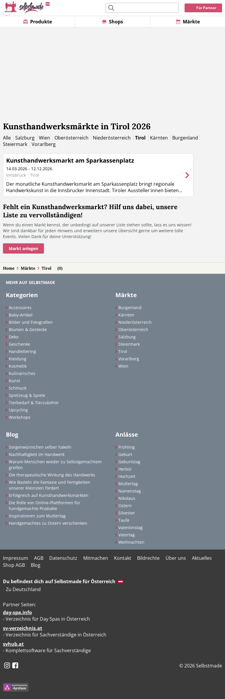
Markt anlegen (23, 248)
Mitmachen (95, 558)
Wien (45, 138)
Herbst (125, 469)
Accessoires (20, 307)
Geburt (125, 454)
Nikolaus (126, 498)
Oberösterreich (72, 138)
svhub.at (13, 644)
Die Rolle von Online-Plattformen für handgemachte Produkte (44, 505)
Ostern (125, 505)
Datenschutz (63, 558)
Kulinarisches (22, 373)
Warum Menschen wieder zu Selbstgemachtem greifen (55, 464)
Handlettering (22, 351)
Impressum (15, 558)
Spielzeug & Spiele (27, 395)
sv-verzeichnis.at (22, 628)
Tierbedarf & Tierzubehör (34, 402)
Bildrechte (148, 558)
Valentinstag (130, 527)
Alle (7, 138)
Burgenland (185, 138)
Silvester (126, 513)
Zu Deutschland (23, 589)
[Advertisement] (112, 71)
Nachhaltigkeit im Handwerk (36, 454)
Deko (13, 337)
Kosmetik (18, 366)
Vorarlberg (44, 144)
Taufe (123, 520)
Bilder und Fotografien (31, 322)
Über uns (176, 558)
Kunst (14, 380)
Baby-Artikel (21, 315)
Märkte (28, 268)
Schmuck (17, 388)
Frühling (126, 447)
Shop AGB (14, 565)
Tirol (141, 138)
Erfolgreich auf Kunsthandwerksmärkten (48, 495)
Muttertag (128, 483)
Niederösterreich (112, 138)
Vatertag (126, 535)
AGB (38, 558)
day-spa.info (17, 612)
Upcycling (18, 410)
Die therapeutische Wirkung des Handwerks (52, 475)
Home (9, 268)
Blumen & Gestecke (28, 329)
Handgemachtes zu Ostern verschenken (48, 523)
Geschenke (19, 344)
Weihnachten (131, 542)
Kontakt (122, 558)
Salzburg (25, 138)
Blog (35, 565)
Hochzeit (126, 476)
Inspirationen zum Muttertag (37, 516)
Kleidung (17, 358)
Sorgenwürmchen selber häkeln (40, 447)
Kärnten (159, 138)
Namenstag (129, 491)
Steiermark (15, 144)
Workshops (19, 417)
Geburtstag (129, 461)
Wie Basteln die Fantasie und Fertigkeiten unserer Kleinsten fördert (49, 485)
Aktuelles (202, 558)
